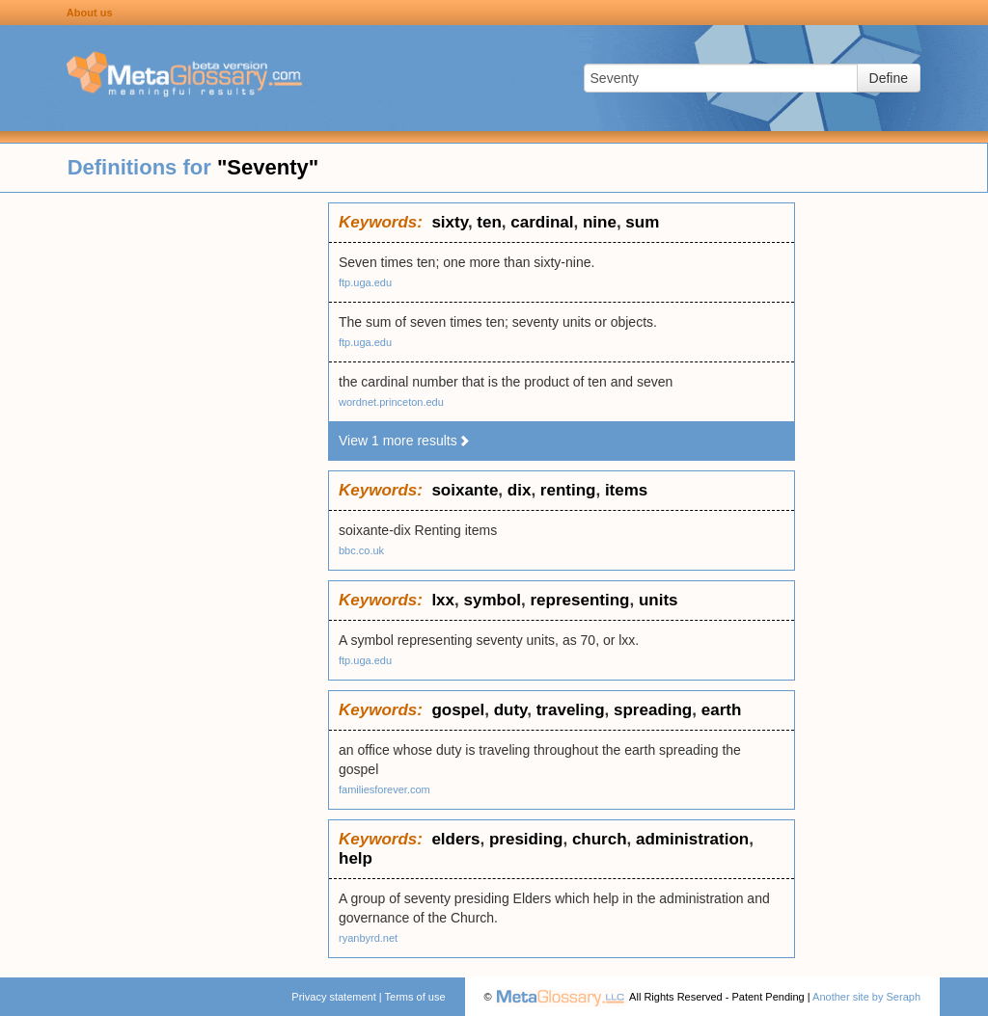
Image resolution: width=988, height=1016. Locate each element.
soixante (464, 490)
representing (579, 600)
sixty (449, 222)
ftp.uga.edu (365, 282)
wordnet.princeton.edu (391, 402)
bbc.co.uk (361, 550)
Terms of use (415, 997)
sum (642, 222)
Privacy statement (333, 997)
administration (692, 839)
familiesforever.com (384, 789)
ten (489, 222)
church (599, 839)
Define (888, 78)
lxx (442, 600)
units (658, 600)
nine (600, 222)
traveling (570, 710)
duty (511, 710)
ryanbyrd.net (368, 938)
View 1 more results (405, 440)
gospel (457, 710)
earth (721, 710)
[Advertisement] (164, 491)
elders (455, 839)
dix (520, 490)
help (355, 858)
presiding (526, 839)
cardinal (541, 222)
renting (568, 490)
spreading (653, 710)
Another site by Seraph (866, 997)
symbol (492, 600)
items (626, 490)
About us (90, 12)
